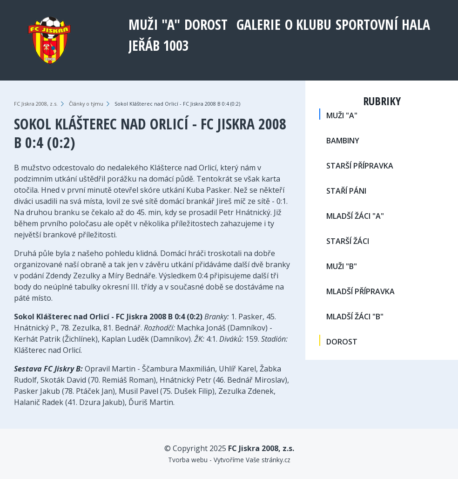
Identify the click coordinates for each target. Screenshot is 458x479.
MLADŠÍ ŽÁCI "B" (355, 316)
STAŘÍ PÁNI (346, 191)
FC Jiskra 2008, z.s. (36, 103)
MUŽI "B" (341, 266)
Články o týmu (86, 103)
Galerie (258, 24)
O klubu (308, 24)
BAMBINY (342, 140)
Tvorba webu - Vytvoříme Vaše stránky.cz (229, 459)
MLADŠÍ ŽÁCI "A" (355, 216)
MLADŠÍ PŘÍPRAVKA (360, 291)
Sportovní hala (383, 24)
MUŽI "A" (154, 24)
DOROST (206, 24)
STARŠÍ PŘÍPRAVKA (359, 166)
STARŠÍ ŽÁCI (347, 241)
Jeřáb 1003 (158, 45)
